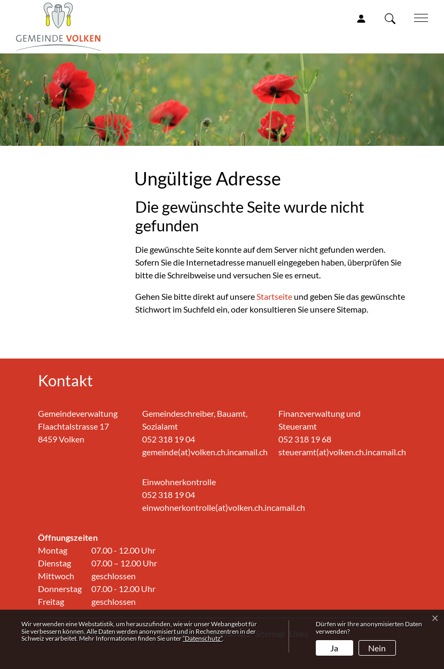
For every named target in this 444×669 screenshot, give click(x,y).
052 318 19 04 (168, 439)
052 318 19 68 (304, 439)
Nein (377, 648)
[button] (392, 18)
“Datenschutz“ (202, 638)
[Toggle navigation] (417, 17)
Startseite (274, 296)
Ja (334, 648)
